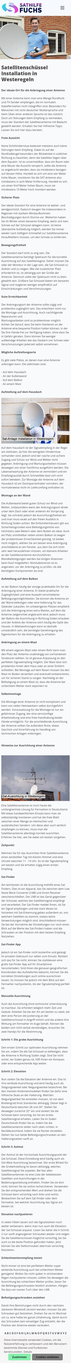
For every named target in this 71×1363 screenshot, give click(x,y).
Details (28, 1352)
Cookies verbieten (47, 1357)
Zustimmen (19, 1357)
